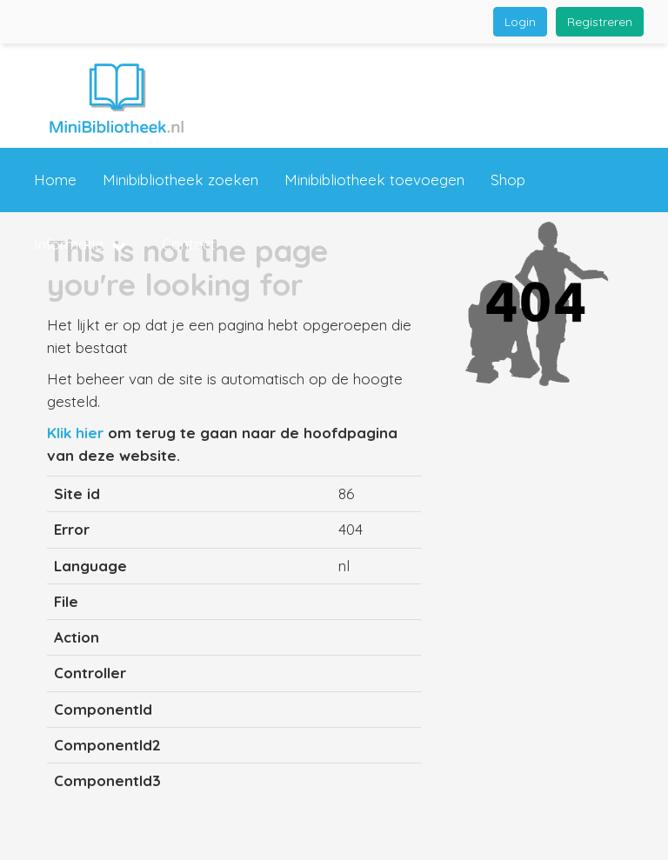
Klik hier (75, 432)
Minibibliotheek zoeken (180, 179)
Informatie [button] (80, 245)
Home (55, 179)
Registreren (599, 22)
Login (520, 22)
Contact (189, 244)
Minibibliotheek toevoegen (374, 179)
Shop (508, 179)
